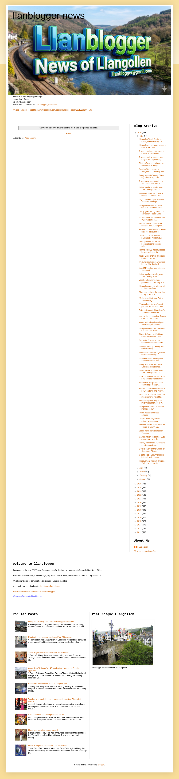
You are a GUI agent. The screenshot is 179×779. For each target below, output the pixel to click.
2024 (139, 487)
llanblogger (142, 547)
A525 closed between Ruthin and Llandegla (151, 299)
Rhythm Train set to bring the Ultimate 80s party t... (151, 164)
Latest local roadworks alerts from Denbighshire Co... (151, 188)
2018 (139, 510)
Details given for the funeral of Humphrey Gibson (151, 450)
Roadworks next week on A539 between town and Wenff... (152, 389)
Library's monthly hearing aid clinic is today (151, 347)
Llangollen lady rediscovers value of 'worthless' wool (150, 206)
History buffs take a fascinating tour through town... (152, 444)
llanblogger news (49, 15)
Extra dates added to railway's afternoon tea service (152, 311)
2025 (139, 484)
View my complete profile (145, 551)
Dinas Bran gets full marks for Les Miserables (47, 746)
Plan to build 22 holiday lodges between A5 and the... (152, 251)
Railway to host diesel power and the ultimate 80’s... (151, 359)
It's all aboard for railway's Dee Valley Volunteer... (152, 218)
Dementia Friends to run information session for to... (151, 341)
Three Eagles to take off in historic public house (48, 653)
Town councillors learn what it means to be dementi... (151, 152)
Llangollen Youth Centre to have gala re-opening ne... (151, 140)
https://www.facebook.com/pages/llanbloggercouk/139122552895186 (62, 110)
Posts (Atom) (29, 138)
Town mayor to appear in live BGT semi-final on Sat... (151, 182)
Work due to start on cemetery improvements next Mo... (152, 395)
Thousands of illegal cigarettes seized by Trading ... (152, 353)
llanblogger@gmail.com (47, 104)
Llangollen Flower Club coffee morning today (151, 408)
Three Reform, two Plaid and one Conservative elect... (151, 335)
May (142, 136)
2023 (139, 491)
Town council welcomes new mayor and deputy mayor (151, 158)
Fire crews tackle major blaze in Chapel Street (47, 684)
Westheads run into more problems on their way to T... (152, 281)
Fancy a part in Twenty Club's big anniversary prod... (151, 176)
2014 (139, 525)
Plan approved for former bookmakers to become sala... (150, 243)
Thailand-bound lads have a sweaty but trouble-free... (151, 194)
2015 (139, 521)
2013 (139, 529)
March (142, 472)
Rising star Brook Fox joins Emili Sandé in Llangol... (150, 365)
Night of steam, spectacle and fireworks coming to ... (151, 200)
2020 (139, 502)
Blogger (101, 765)
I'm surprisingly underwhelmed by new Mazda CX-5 (152, 263)
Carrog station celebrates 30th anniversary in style (152, 438)
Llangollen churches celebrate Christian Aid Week (151, 329)
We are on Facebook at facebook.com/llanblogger (34, 592)
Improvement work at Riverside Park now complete (152, 462)
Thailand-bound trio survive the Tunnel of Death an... (152, 426)
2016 (139, 517)
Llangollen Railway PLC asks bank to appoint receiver (51, 622)
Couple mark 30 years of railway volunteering (149, 420)
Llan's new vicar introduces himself (43, 730)
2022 (139, 495)
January (143, 479)
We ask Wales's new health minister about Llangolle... (151, 224)
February (144, 475)
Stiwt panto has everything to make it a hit (46, 715)
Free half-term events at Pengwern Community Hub (151, 170)
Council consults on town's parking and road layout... (151, 236)
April (142, 468)
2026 (139, 132)
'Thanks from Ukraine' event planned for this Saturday (151, 305)
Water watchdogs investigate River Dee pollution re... (151, 323)
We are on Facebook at (23, 110)
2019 (139, 506)
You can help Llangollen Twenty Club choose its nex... (152, 317)
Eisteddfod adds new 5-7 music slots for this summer (152, 230)
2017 (139, 514)
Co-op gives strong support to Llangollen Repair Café (151, 212)
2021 (139, 499)
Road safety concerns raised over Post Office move (50, 637)
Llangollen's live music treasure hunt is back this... (152, 146)
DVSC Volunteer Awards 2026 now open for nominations (152, 377)
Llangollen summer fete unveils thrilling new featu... (152, 287)
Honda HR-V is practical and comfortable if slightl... (151, 384)
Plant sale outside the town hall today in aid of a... (152, 293)
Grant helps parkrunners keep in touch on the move (151, 456)
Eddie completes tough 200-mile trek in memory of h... (151, 402)
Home (68, 133)
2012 (139, 532)
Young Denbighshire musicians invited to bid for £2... (152, 257)
